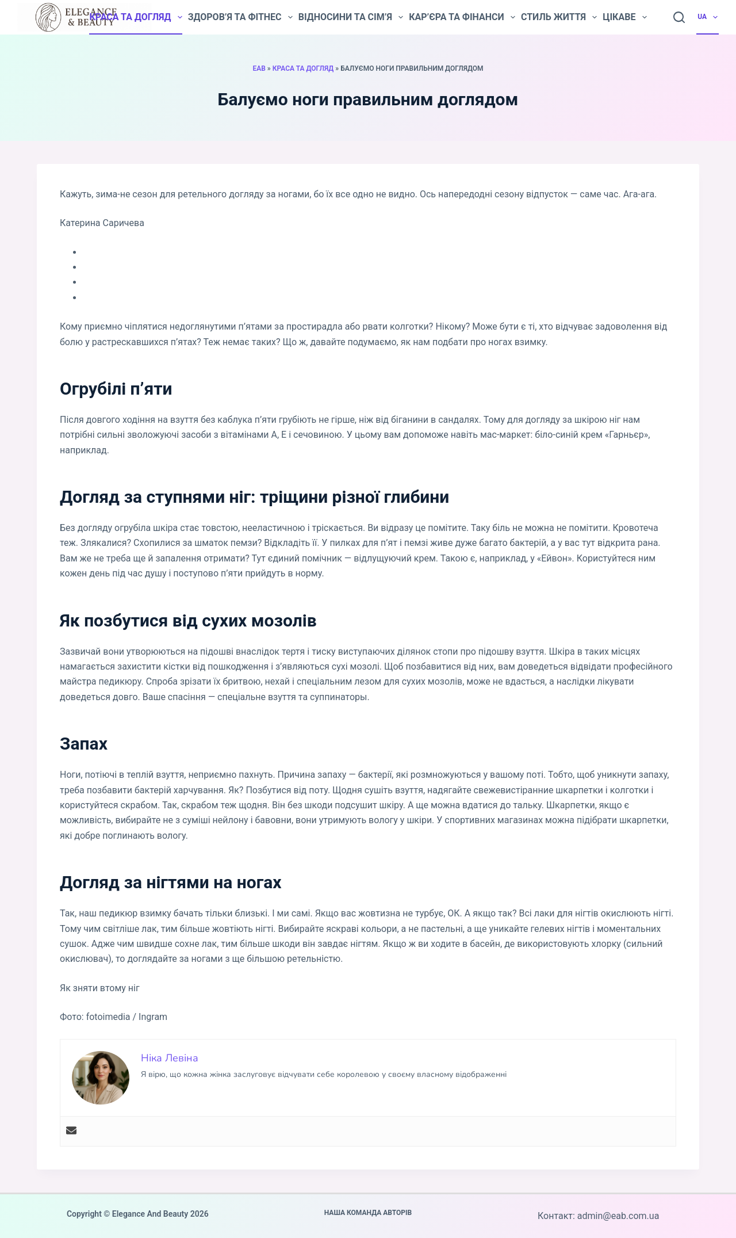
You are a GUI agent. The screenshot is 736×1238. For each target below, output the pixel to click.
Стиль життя (559, 17)
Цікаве (624, 17)
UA (708, 17)
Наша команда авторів (368, 1213)
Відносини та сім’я (350, 17)
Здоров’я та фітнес (240, 17)
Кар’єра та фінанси (462, 17)
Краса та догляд (135, 17)
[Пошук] (679, 17)
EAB (258, 68)
